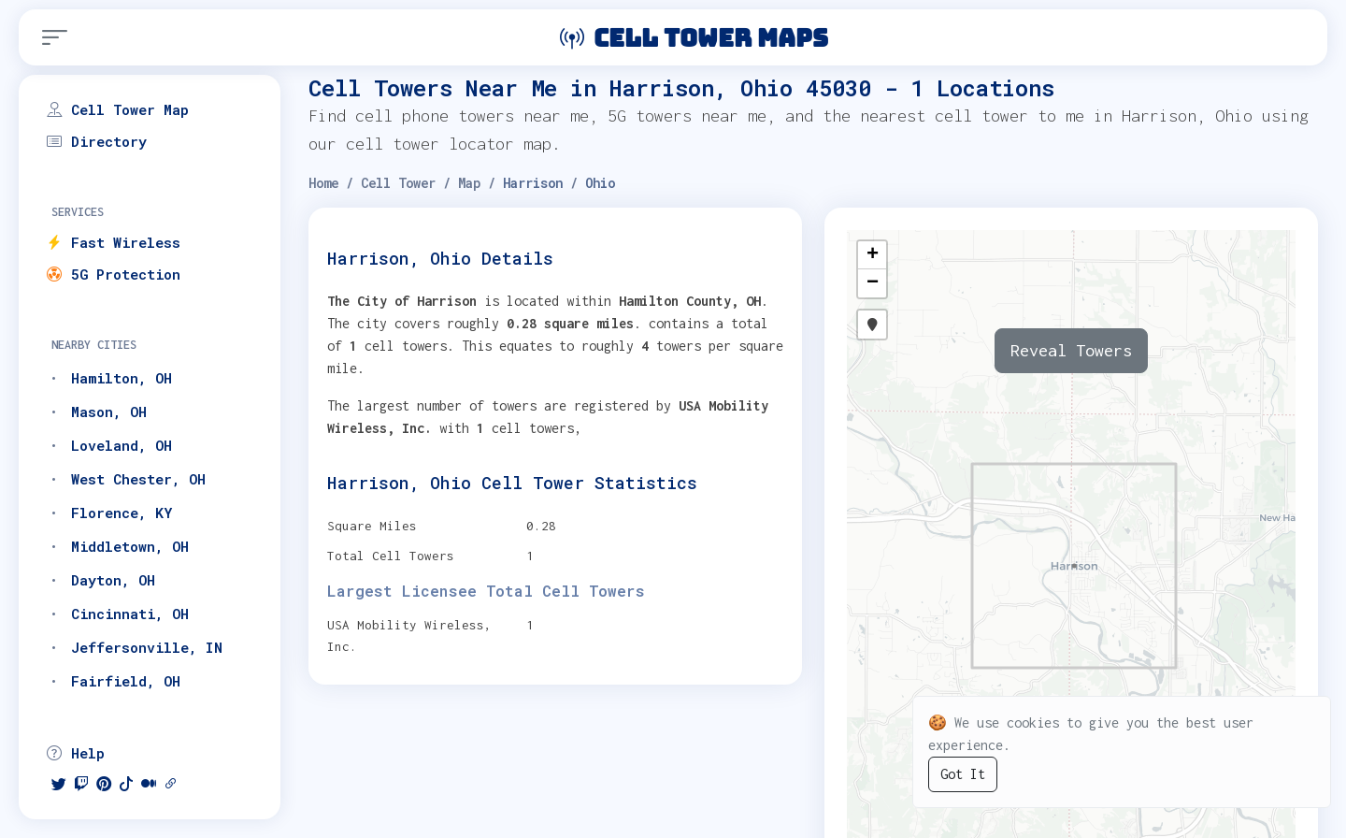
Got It (962, 774)
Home (323, 183)
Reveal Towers (1071, 350)
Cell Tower (398, 183)
